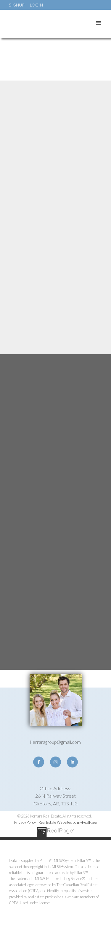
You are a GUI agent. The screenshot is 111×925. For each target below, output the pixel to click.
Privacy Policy (25, 822)
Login (36, 4)
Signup (16, 4)
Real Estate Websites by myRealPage (67, 822)
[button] (38, 762)
